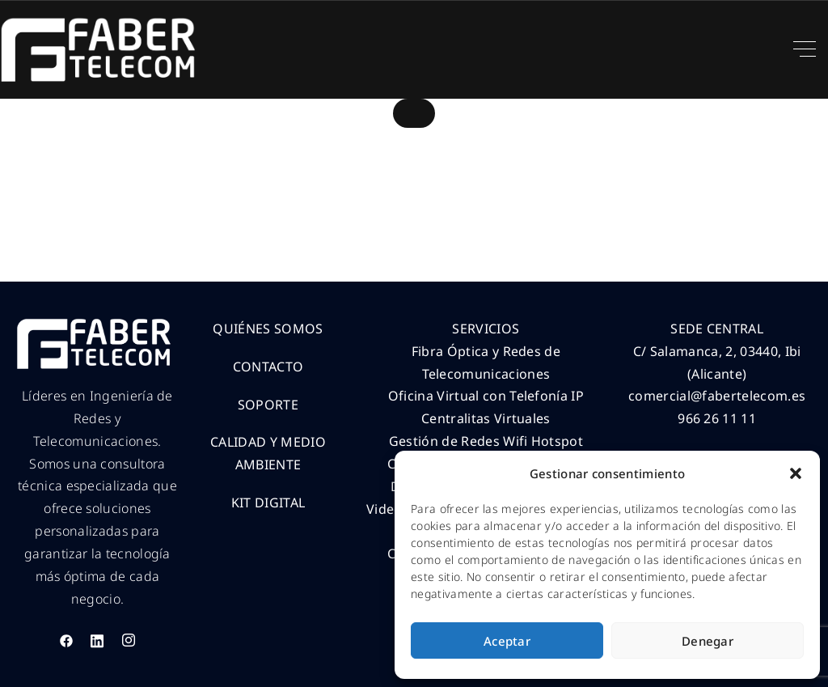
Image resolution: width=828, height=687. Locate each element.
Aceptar (507, 641)
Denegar (707, 641)
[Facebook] (66, 640)
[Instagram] (128, 640)
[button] (796, 473)
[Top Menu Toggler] (804, 49)
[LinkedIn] (97, 640)
